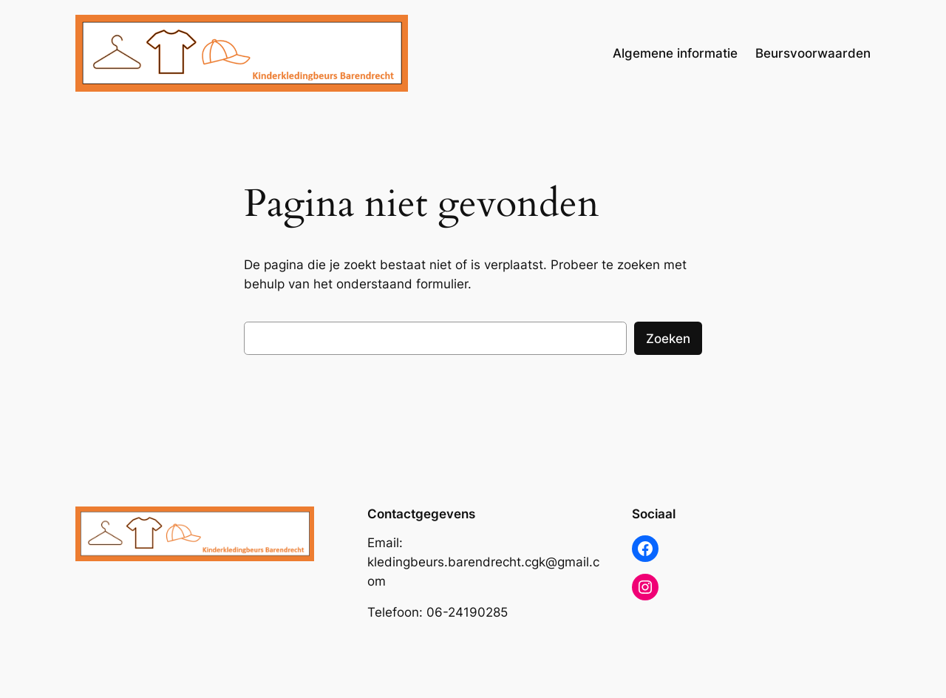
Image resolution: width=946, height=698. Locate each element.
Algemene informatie (675, 53)
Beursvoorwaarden (813, 53)
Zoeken (668, 338)
